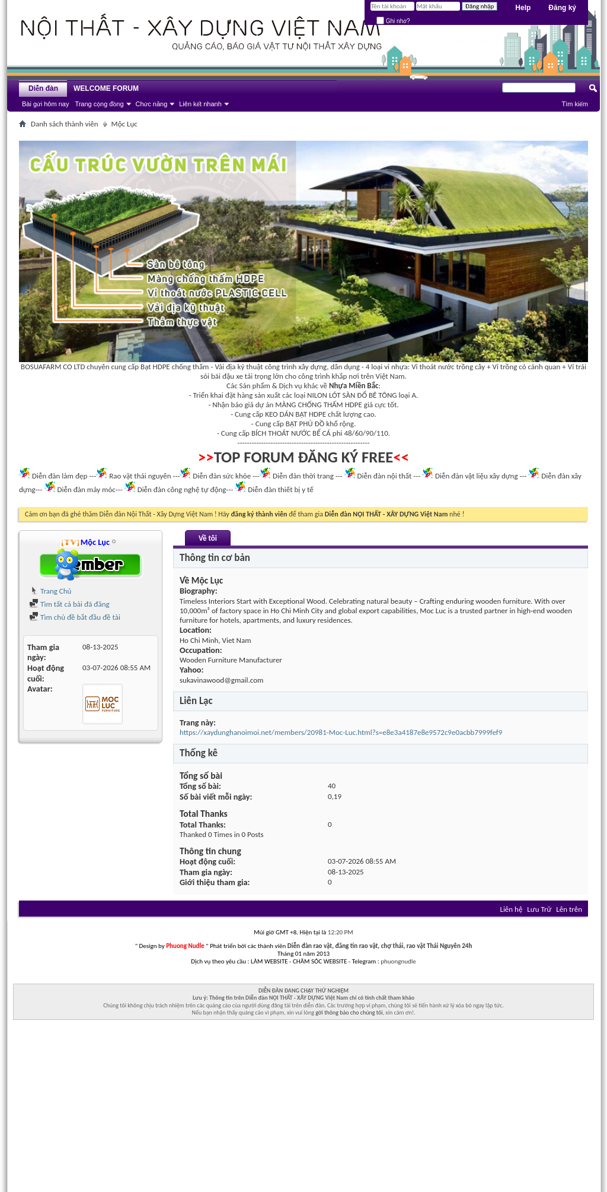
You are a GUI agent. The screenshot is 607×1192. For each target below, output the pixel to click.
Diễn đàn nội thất (384, 475)
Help (523, 8)
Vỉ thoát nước (432, 366)
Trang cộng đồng (99, 103)
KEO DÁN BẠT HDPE (295, 414)
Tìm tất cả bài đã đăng (69, 604)
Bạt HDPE (155, 366)
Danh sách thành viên (64, 123)
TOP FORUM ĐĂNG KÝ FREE (304, 457)
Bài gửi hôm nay (45, 103)
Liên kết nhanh (200, 103)
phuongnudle (398, 961)
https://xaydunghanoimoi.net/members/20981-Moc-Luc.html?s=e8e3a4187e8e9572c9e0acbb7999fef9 (341, 732)
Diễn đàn (43, 88)
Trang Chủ (50, 591)
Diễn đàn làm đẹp (59, 475)
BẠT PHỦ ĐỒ (305, 423)
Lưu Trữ (539, 909)
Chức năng (152, 103)
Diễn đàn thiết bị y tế (281, 489)
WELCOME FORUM (106, 88)
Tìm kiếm (574, 103)
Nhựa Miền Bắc (353, 385)
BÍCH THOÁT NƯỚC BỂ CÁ (291, 433)
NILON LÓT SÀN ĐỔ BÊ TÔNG (352, 395)
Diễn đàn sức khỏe (222, 475)
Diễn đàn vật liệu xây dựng (476, 475)
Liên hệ (511, 909)
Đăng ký (562, 8)
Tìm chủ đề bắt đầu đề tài (74, 617)
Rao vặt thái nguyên (140, 475)
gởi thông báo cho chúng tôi (348, 1012)
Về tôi (208, 538)
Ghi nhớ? (393, 21)
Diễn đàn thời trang (303, 475)
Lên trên (569, 909)
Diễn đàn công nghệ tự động (182, 489)
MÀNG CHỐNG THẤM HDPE (318, 404)
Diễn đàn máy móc (86, 489)
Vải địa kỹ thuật (239, 366)
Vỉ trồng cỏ (509, 366)
